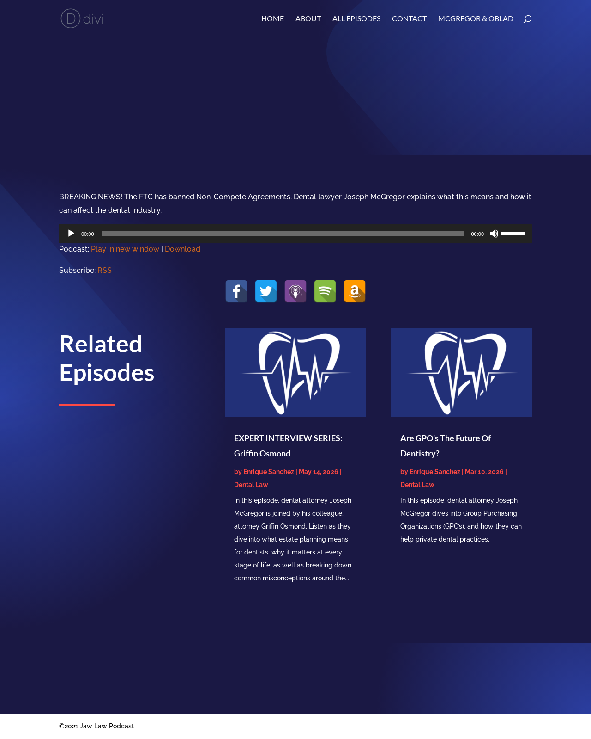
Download (182, 249)
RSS (104, 270)
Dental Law (251, 484)
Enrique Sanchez (268, 471)
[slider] (283, 233)
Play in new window (125, 249)
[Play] (71, 233)
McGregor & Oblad (475, 19)
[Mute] (494, 233)
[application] (295, 233)
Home (272, 19)
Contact (409, 19)
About (308, 19)
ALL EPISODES (356, 19)
